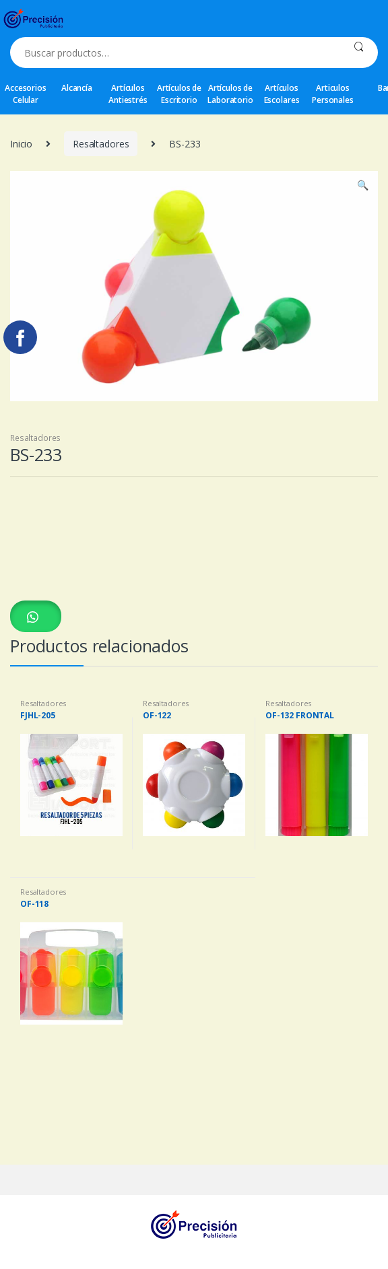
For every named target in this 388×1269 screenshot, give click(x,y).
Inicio (21, 143)
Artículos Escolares (282, 94)
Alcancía (76, 88)
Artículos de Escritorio (179, 94)
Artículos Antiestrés (128, 94)
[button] (35, 616)
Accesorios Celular (25, 94)
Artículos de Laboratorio (230, 94)
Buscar (359, 52)
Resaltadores (101, 143)
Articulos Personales (333, 94)
